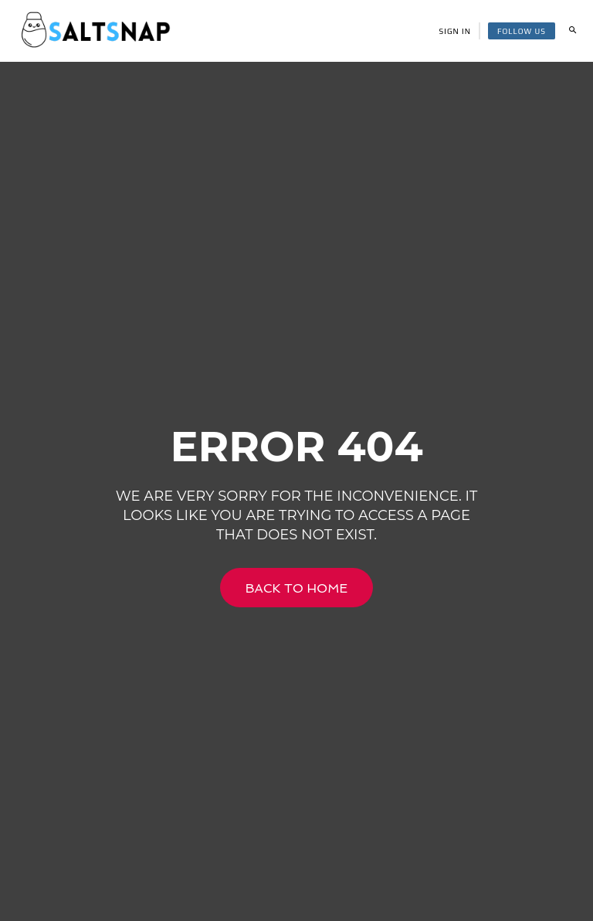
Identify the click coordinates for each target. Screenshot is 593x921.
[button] (572, 31)
